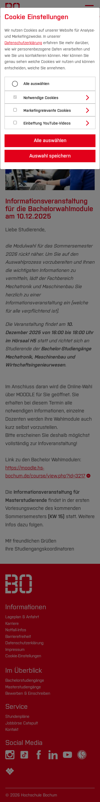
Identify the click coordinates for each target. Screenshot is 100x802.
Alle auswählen (36, 84)
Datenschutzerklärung (23, 43)
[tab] (52, 97)
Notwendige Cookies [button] (40, 98)
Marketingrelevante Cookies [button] (47, 110)
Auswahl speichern (50, 156)
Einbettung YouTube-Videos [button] (47, 123)
